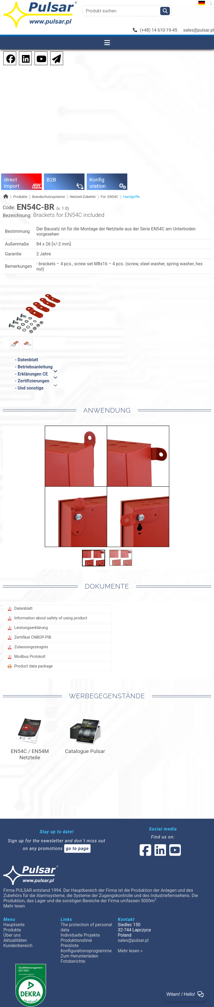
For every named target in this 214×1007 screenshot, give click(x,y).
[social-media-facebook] (145, 853)
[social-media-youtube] (40, 57)
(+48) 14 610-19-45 (155, 30)
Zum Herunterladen (79, 956)
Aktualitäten (15, 940)
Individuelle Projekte (80, 935)
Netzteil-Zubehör (83, 197)
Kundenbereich (17, 945)
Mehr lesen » (130, 950)
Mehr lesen (14, 906)
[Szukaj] (165, 11)
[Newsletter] (54, 57)
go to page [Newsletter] (77, 848)
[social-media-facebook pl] (8, 57)
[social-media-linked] (159, 853)
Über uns (12, 935)
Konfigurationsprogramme (86, 950)
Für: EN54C (109, 197)
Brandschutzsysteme (48, 197)
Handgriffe (131, 197)
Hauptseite (14, 924)
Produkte (20, 197)
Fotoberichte (73, 961)
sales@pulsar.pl (198, 30)
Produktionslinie (76, 940)
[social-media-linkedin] (23, 57)
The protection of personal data (86, 927)
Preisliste (70, 945)
